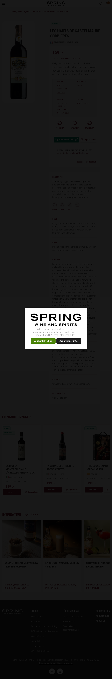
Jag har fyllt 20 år (43, 341)
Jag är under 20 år (68, 341)
